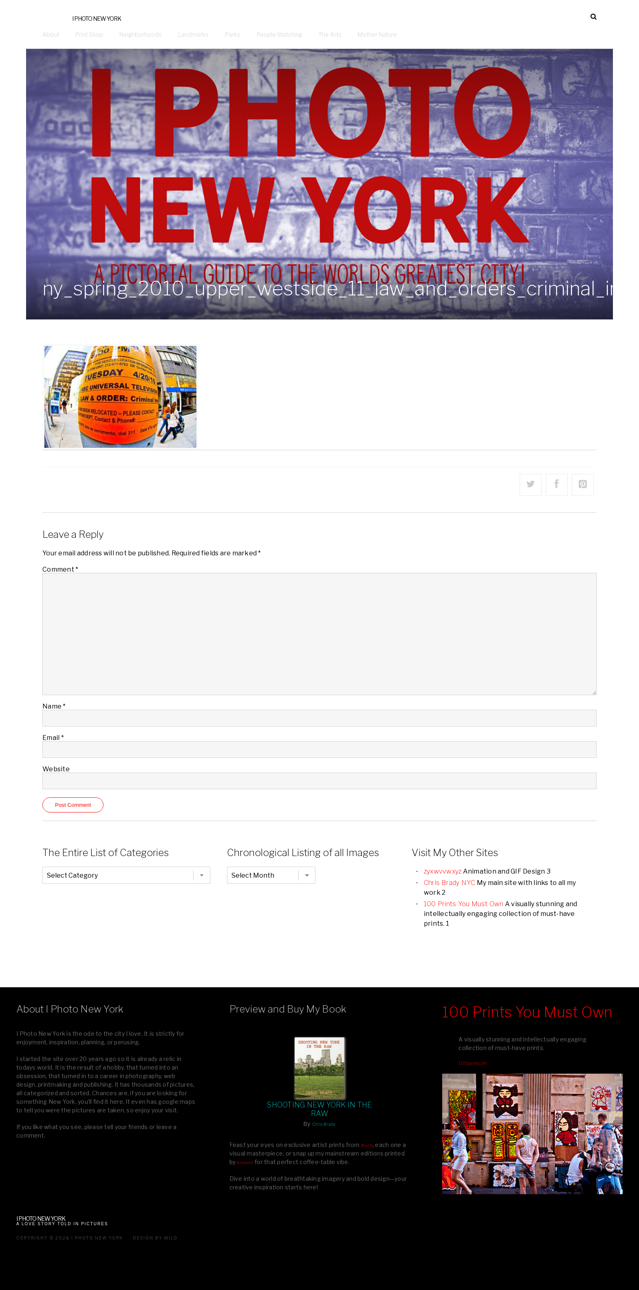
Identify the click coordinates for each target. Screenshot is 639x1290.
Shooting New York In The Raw (319, 1109)
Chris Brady (324, 1124)
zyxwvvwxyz (443, 871)
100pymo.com (472, 1063)
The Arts (330, 34)
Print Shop (89, 34)
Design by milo (155, 1237)
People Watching (279, 34)
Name (54, 706)
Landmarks (193, 34)
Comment (60, 569)
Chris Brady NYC (450, 883)
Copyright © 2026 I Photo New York (69, 1237)
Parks (232, 34)
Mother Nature (377, 34)
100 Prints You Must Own (464, 904)
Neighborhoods (140, 34)
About (50, 34)
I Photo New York (96, 18)
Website (56, 769)
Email (53, 738)
